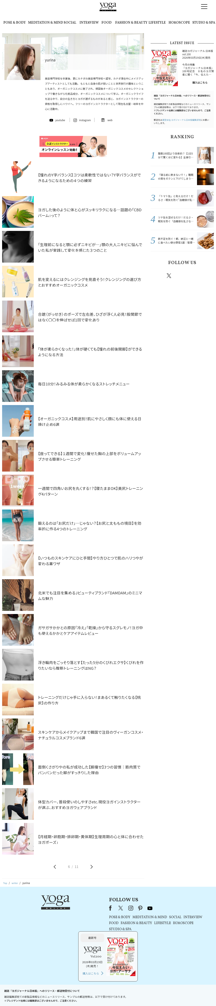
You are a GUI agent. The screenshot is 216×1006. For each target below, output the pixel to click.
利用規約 (80, 995)
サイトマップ (165, 995)
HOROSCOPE (179, 22)
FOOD (106, 22)
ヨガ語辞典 (182, 995)
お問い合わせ (32, 995)
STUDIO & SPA (203, 22)
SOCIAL (70, 22)
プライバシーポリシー (101, 995)
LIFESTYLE (157, 22)
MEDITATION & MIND (45, 22)
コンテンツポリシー (128, 995)
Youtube (206, 275)
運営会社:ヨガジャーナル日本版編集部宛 (181, 119)
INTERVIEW (89, 22)
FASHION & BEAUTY (131, 22)
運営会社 (149, 995)
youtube (96, 908)
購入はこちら (200, 82)
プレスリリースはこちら (57, 995)
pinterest (194, 275)
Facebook (157, 275)
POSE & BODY (14, 22)
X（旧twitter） (169, 275)
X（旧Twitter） (67, 908)
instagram (181, 275)
